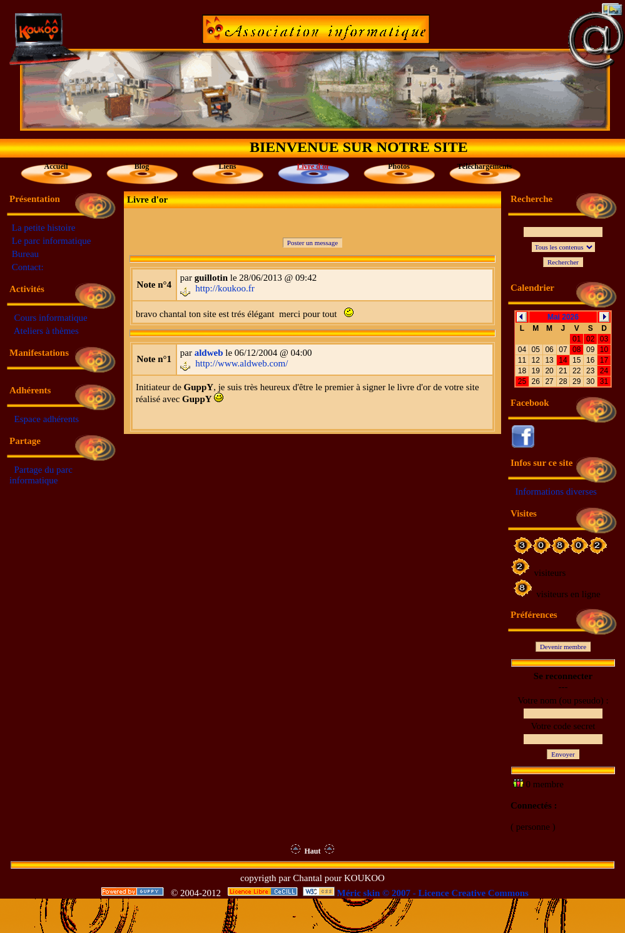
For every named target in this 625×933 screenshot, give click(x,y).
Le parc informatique (51, 241)
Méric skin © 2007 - (377, 893)
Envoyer (562, 754)
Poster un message (312, 242)
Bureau (25, 254)
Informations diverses (556, 492)
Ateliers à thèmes (46, 331)
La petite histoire (44, 228)
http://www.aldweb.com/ (241, 363)
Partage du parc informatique (41, 475)
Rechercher (563, 262)
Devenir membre (563, 646)
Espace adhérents (46, 419)
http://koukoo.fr (225, 288)
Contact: (28, 267)
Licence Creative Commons (474, 893)
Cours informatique (51, 318)
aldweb (209, 353)
